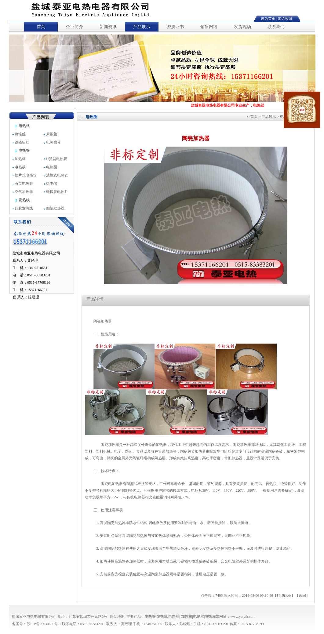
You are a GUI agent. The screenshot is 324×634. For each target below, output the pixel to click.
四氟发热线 (54, 208)
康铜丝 (53, 134)
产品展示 (141, 26)
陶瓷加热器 (102, 321)
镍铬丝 (21, 134)
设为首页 (268, 18)
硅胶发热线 (22, 208)
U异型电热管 (55, 159)
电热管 (22, 150)
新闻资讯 (108, 26)
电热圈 (50, 167)
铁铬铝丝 (22, 142)
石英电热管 (22, 183)
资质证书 (175, 26)
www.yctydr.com (242, 616)
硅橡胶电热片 (56, 192)
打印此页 (284, 595)
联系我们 (276, 26)
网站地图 (117, 616)
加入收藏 (285, 18)
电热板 (19, 167)
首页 (41, 26)
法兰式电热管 (56, 175)
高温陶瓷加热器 (113, 523)
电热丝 (22, 126)
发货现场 (242, 26)
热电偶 (50, 183)
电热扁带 (53, 142)
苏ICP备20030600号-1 (44, 624)
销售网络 (208, 26)
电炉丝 (198, 616)
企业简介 (74, 26)
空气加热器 (22, 192)
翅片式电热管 (24, 175)
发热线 (22, 200)
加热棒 (19, 159)
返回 (302, 595)
